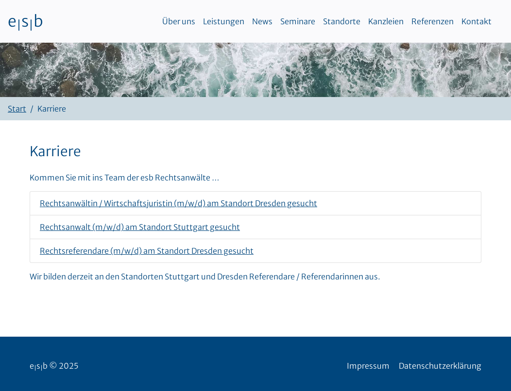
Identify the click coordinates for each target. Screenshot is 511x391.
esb (25, 21)
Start (17, 109)
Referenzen (432, 21)
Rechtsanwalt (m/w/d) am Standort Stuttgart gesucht (140, 227)
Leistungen (223, 21)
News (262, 21)
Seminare (297, 21)
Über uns (178, 21)
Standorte (341, 21)
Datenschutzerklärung (440, 366)
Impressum (368, 366)
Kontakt (476, 21)
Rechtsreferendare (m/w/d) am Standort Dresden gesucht (147, 251)
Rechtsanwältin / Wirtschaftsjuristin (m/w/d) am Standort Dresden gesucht (178, 203)
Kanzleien (386, 21)
